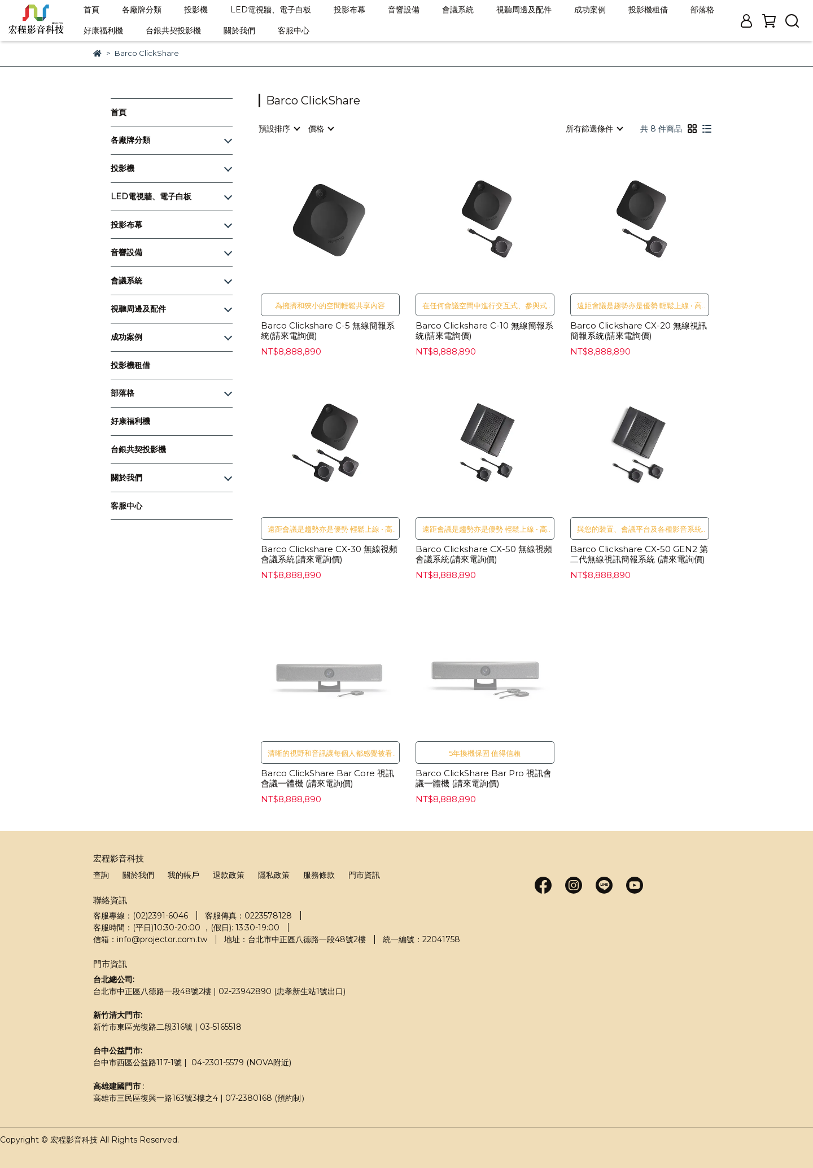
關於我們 (239, 30)
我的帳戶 (183, 875)
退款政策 (228, 875)
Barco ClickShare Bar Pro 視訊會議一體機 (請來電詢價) (484, 778)
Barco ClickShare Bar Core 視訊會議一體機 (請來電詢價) (327, 778)
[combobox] (279, 129)
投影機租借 (648, 10)
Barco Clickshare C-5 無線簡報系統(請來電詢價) (328, 331)
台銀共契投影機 (173, 30)
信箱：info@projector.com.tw (150, 939)
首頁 (91, 10)
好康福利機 (103, 30)
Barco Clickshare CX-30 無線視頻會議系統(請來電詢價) (329, 554)
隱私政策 (274, 875)
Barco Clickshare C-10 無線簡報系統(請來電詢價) (484, 331)
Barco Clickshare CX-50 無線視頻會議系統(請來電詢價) (484, 554)
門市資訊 (364, 875)
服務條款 (319, 875)
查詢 (101, 875)
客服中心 (293, 30)
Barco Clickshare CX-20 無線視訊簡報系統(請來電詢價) (638, 331)
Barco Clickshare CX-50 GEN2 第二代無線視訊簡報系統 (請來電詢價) (639, 554)
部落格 (702, 10)
